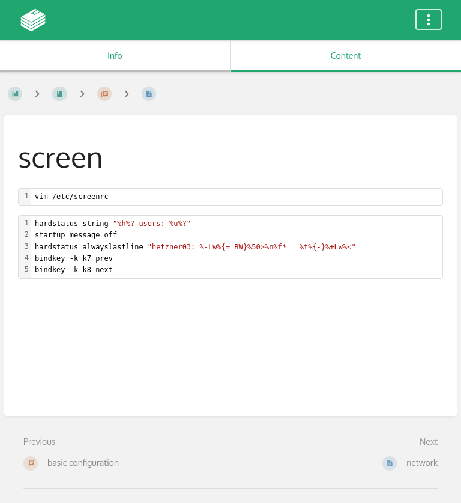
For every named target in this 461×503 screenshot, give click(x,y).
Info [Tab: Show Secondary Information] (114, 55)
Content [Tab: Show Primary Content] (346, 55)
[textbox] (236, 197)
